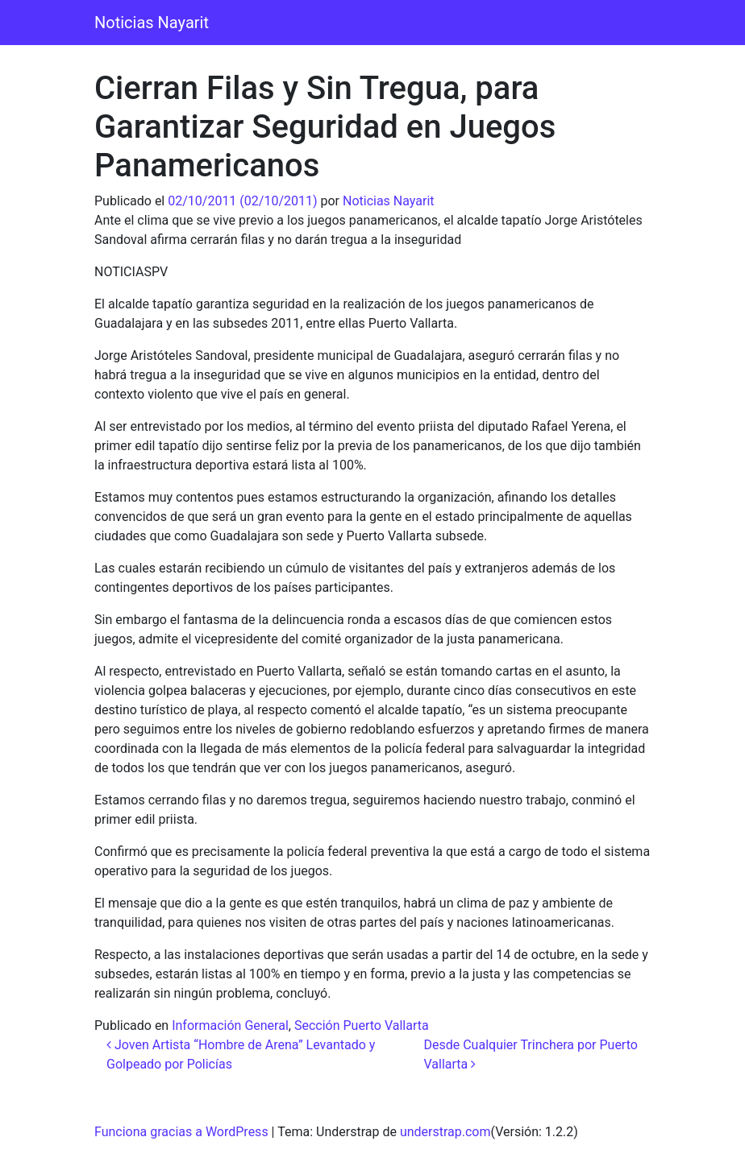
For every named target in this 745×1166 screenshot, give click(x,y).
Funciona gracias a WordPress (181, 1131)
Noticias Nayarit (151, 22)
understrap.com (445, 1131)
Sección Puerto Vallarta (361, 1025)
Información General (230, 1025)
